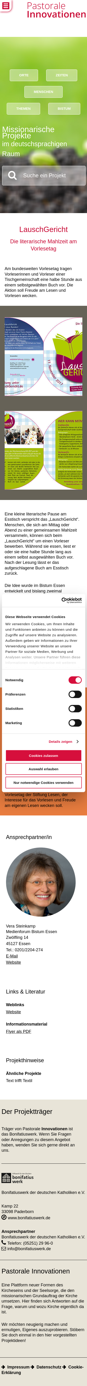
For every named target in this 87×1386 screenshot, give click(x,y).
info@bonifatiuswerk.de (26, 1248)
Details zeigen (60, 742)
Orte (24, 75)
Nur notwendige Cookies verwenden (43, 782)
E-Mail (12, 956)
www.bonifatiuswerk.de (25, 1218)
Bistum (64, 108)
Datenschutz (48, 1367)
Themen (23, 108)
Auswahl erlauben (43, 769)
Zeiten (62, 75)
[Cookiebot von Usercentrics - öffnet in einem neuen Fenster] (62, 601)
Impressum (18, 1367)
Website (13, 962)
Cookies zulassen (43, 755)
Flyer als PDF (18, 1031)
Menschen (43, 92)
